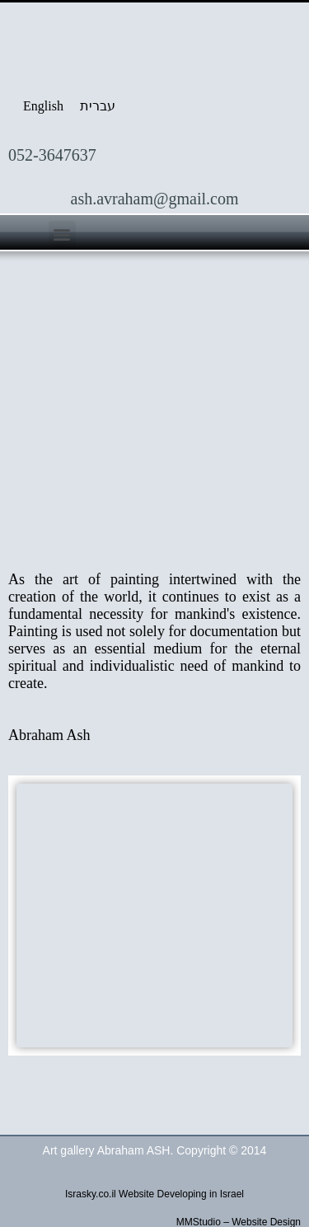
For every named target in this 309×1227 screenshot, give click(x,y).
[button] (62, 234)
